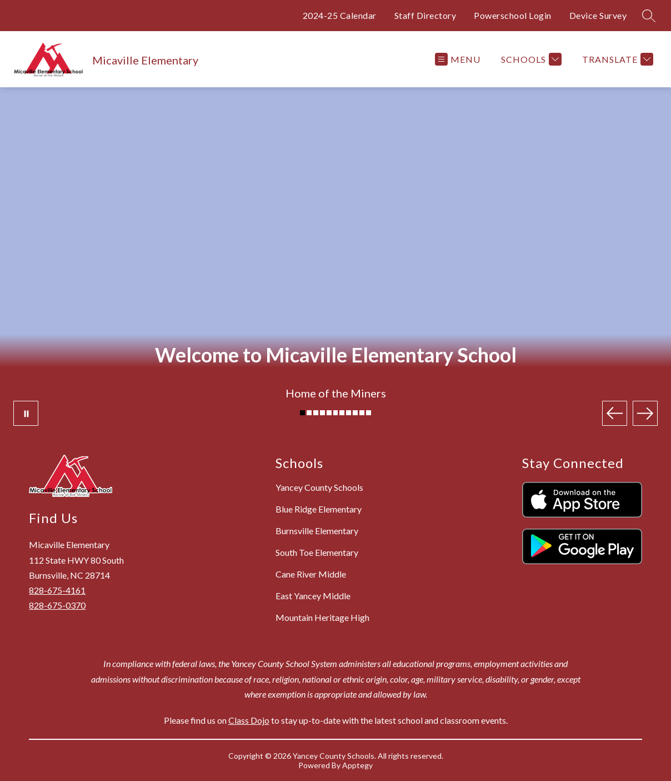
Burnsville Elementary (317, 530)
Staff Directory (425, 15)
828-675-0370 (57, 605)
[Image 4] (322, 412)
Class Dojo (248, 720)
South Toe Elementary (317, 552)
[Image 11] (368, 412)
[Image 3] (315, 412)
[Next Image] (645, 413)
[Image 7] (341, 412)
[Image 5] (329, 412)
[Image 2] (309, 412)
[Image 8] (348, 412)
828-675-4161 (57, 590)
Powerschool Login (513, 15)
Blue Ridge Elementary (319, 509)
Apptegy (357, 765)
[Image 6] (335, 412)
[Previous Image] (614, 413)
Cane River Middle (311, 574)
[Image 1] (302, 412)
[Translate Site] (616, 59)
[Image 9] (355, 412)
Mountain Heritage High (322, 617)
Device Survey (598, 15)
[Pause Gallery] (25, 413)
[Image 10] (361, 412)
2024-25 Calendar (340, 15)
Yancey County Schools (319, 487)
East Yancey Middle (313, 595)
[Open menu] (457, 59)
